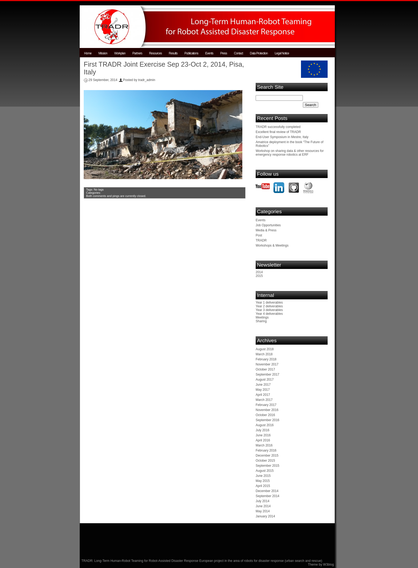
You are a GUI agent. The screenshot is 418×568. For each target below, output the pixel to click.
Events (209, 53)
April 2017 (263, 395)
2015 (259, 276)
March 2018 (264, 354)
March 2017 (264, 400)
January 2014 (265, 516)
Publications (191, 53)
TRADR (261, 240)
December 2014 (267, 491)
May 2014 (263, 511)
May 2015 (263, 481)
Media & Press (266, 230)
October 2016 (265, 415)
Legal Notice (282, 53)
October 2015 (265, 460)
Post (259, 235)
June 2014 (263, 506)
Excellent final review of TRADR (278, 132)
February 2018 (266, 359)
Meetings (262, 317)
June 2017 (263, 384)
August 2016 (265, 425)
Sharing (261, 321)
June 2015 (263, 476)
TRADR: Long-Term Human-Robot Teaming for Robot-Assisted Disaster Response (140, 561)
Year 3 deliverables (269, 310)
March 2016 (264, 445)
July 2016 (262, 430)
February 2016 (266, 450)
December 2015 (267, 455)
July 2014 (262, 501)
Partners (137, 53)
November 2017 (267, 364)
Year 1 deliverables (269, 302)
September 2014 (267, 496)
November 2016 (267, 410)
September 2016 (267, 420)
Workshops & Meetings (272, 245)
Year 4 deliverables (269, 314)
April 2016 (263, 440)
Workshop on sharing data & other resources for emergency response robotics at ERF (290, 152)
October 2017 (265, 369)
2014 (259, 272)
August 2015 (265, 471)
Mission (102, 53)
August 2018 (265, 349)
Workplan (119, 53)
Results (173, 53)
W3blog (328, 564)
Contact (238, 53)
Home (88, 53)
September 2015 (267, 466)
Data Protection (259, 53)
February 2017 (266, 405)
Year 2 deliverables (269, 306)
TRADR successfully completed (278, 127)
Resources (155, 53)
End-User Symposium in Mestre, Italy (282, 137)
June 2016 (263, 435)
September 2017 (267, 374)
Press (223, 53)
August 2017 (265, 379)
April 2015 (263, 486)
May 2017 (263, 390)
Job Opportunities (268, 225)
